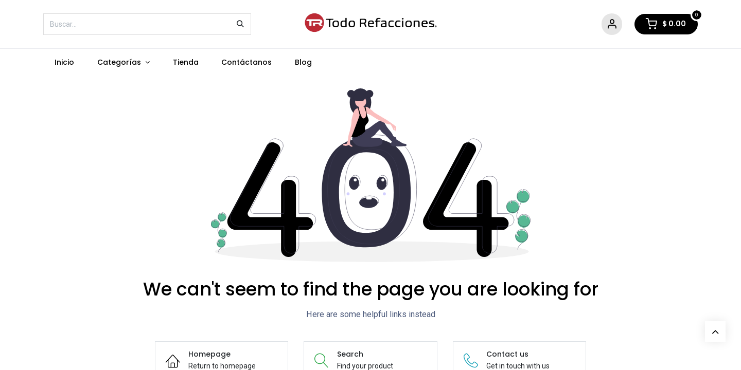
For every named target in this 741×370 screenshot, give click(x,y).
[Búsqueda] (240, 24)
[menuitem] (64, 62)
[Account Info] (612, 24)
